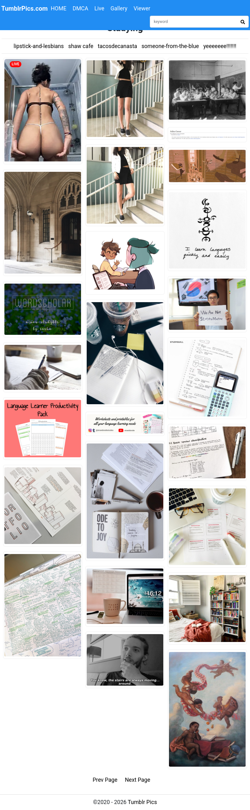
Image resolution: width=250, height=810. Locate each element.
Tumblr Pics (142, 802)
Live (100, 8)
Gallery (119, 8)
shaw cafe (80, 46)
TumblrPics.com (24, 8)
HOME (59, 8)
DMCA (80, 8)
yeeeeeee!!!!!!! (219, 46)
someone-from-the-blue (170, 46)
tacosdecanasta (117, 46)
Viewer (141, 8)
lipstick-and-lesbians (39, 46)
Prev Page (105, 780)
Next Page (137, 780)
